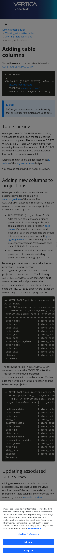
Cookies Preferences (28, 536)
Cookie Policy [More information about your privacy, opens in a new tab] (34, 531)
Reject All (28, 545)
